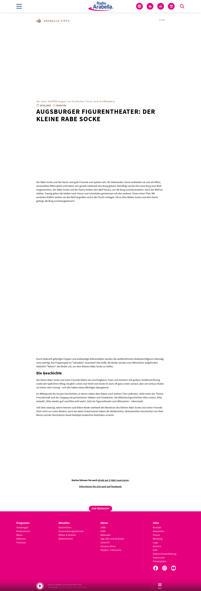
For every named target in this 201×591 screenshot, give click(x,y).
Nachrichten (64, 527)
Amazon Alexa (107, 546)
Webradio (105, 535)
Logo (155, 542)
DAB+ (103, 531)
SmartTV (105, 542)
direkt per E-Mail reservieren (113, 480)
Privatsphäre (159, 561)
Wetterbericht (65, 538)
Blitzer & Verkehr (67, 535)
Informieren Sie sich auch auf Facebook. (100, 486)
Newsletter (158, 531)
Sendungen (22, 527)
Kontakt (157, 527)
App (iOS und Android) (112, 538)
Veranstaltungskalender (71, 531)
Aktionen (21, 538)
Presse (156, 535)
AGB (155, 550)
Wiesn (19, 535)
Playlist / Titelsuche (110, 550)
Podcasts (21, 542)
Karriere (157, 546)
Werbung (157, 538)
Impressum (159, 557)
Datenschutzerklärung (164, 553)
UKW (103, 527)
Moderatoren (23, 531)
